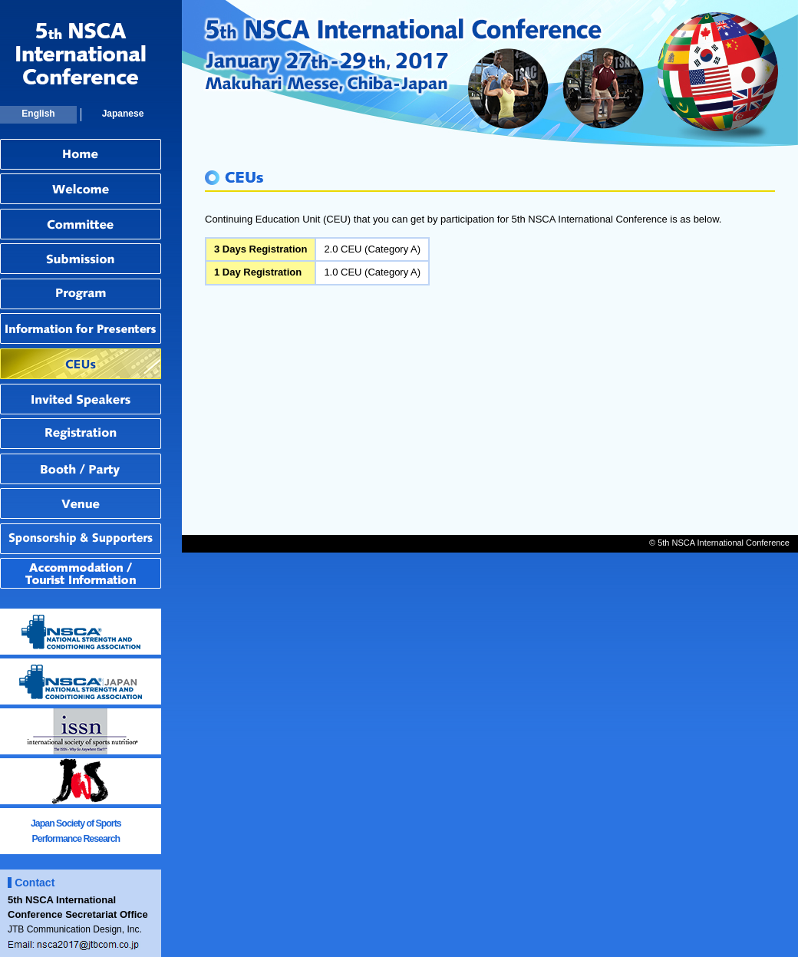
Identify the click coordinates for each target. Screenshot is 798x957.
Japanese (123, 113)
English (37, 113)
